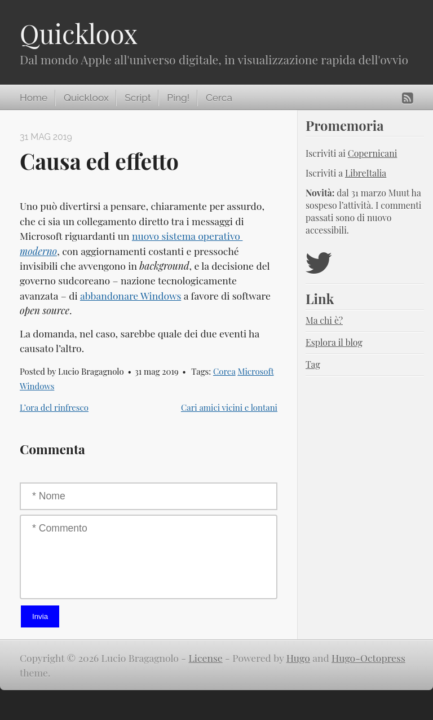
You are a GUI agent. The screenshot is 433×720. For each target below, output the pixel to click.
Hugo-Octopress (368, 657)
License (206, 657)
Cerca (219, 97)
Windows (37, 386)
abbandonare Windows (130, 295)
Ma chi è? (324, 320)
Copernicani (372, 153)
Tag (313, 364)
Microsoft (255, 371)
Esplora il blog (334, 342)
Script (138, 97)
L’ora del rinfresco (54, 407)
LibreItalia (365, 173)
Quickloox (79, 33)
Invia (40, 616)
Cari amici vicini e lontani (229, 407)
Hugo (298, 657)
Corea (224, 371)
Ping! (178, 97)
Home (33, 97)
